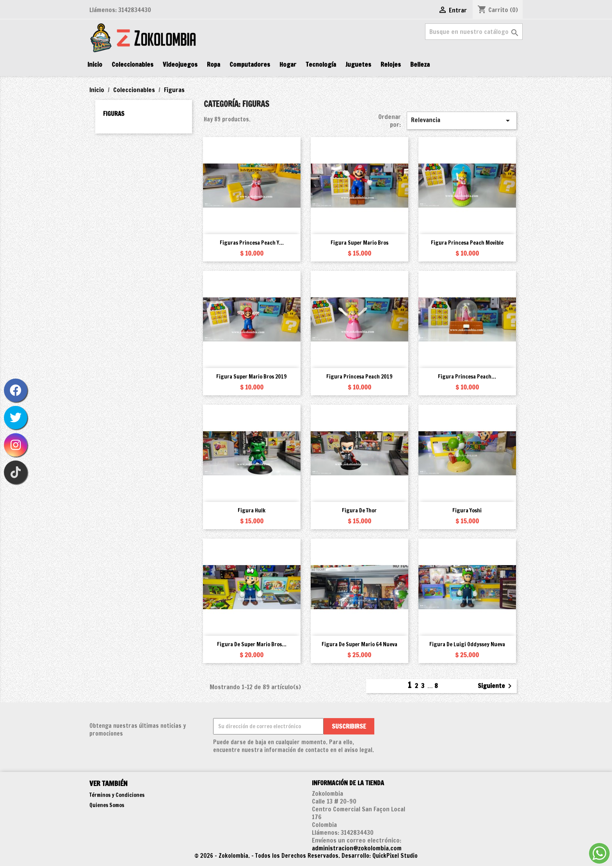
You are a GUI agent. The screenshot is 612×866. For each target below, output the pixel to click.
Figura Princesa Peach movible (467, 243)
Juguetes (358, 64)
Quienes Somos (106, 805)
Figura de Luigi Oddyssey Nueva (467, 644)
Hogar (287, 64)
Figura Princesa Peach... (467, 377)
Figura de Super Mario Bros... (251, 644)
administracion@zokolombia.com (357, 848)
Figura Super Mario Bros (359, 243)
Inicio (94, 64)
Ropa (213, 64)
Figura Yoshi (467, 510)
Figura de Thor (359, 510)
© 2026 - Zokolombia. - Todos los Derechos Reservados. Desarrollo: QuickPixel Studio (306, 856)
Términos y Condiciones (116, 795)
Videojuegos (180, 64)
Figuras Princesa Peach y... (252, 243)
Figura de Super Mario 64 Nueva (359, 644)
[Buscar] (474, 31)
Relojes (391, 64)
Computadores (250, 64)
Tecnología (321, 64)
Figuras (114, 114)
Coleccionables (132, 64)
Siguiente (496, 686)
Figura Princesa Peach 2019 (359, 377)
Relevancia (461, 120)
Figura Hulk (251, 510)
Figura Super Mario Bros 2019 (251, 377)
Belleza (420, 64)
